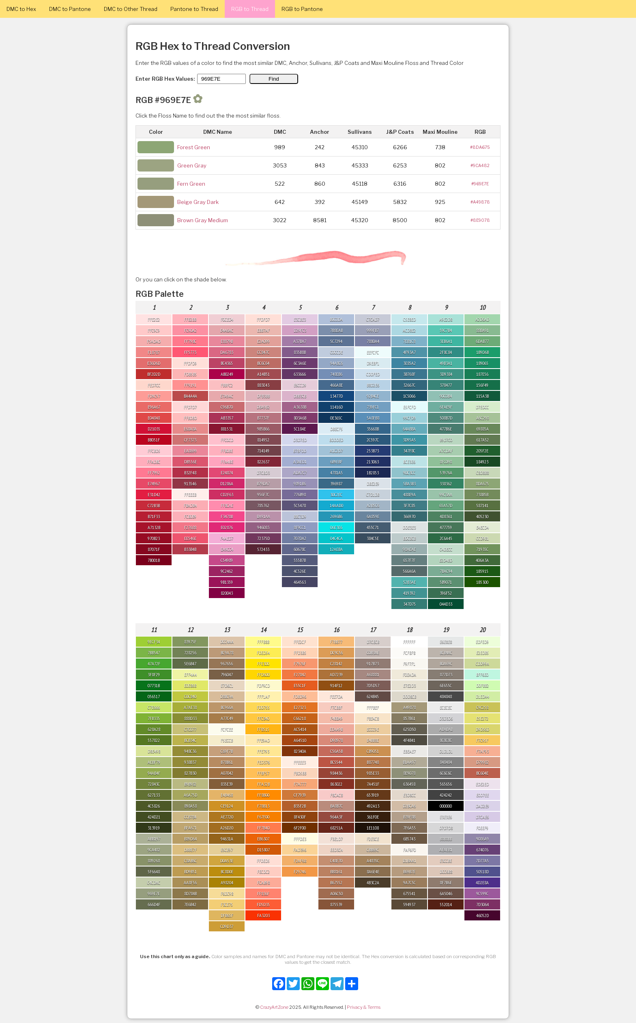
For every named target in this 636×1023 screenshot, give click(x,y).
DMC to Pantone (70, 9)
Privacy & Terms (363, 1007)
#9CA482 (480, 165)
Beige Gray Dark (198, 202)
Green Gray (191, 165)
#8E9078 (480, 220)
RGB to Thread (250, 9)
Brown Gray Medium (202, 220)
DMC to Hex (21, 9)
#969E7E (480, 183)
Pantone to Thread (194, 9)
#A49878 (480, 201)
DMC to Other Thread (130, 9)
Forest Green (193, 147)
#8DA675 (480, 147)
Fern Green (191, 183)
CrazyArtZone (274, 1007)
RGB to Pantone (302, 9)
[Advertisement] (595, 901)
